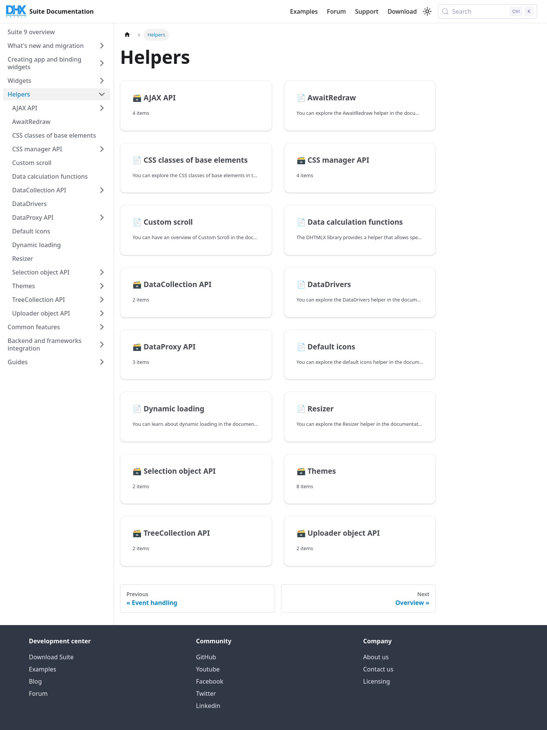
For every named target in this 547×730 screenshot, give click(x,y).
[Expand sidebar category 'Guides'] (101, 362)
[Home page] (127, 35)
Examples (304, 11)
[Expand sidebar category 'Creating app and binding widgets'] (101, 63)
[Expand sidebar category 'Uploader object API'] (101, 313)
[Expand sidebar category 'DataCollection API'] (101, 190)
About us (376, 657)
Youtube (208, 669)
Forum (336, 11)
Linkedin (208, 705)
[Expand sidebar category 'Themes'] (101, 286)
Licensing (376, 681)
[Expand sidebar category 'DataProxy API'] (101, 217)
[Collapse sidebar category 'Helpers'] (101, 94)
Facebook (209, 681)
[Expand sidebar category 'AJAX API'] (101, 108)
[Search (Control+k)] (487, 11)
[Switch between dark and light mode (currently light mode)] (427, 11)
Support (366, 11)
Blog (35, 681)
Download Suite (51, 657)
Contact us (378, 669)
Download (402, 11)
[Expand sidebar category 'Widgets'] (101, 81)
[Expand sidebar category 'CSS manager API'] (101, 149)
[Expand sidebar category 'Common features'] (101, 327)
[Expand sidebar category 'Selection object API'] (101, 272)
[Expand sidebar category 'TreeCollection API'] (101, 300)
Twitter (206, 693)
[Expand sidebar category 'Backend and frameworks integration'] (101, 344)
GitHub (206, 657)
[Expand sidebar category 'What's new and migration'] (101, 46)
